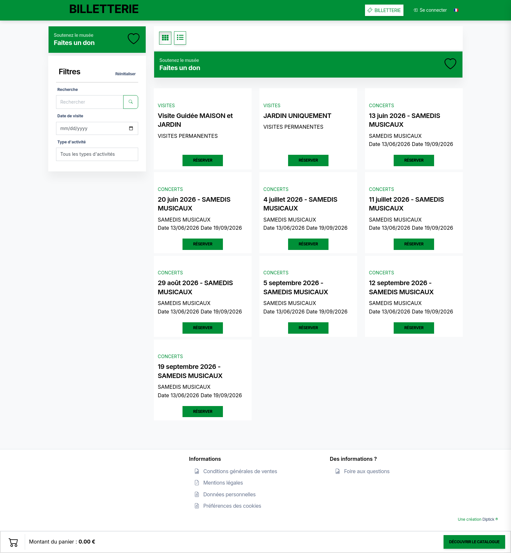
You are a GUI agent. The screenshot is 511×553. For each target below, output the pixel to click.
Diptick (487, 519)
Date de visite (70, 115)
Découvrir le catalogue (474, 541)
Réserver (202, 160)
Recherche (67, 89)
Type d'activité (71, 141)
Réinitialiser (125, 73)
